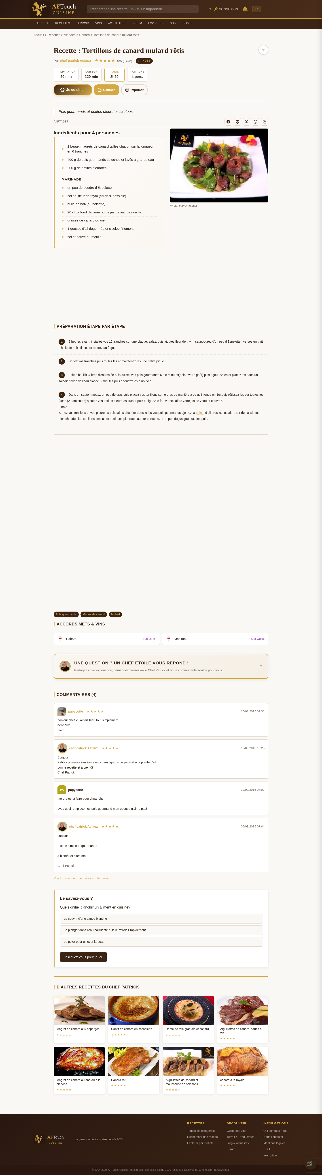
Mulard (115, 614)
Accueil (43, 23)
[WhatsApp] (255, 122)
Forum (137, 23)
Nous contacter (273, 1136)
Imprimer (134, 90)
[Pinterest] (237, 122)
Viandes (70, 35)
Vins (98, 23)
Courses (106, 90)
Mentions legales (274, 1143)
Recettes (62, 23)
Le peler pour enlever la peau (84, 941)
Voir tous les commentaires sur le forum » (82, 878)
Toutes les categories (201, 1130)
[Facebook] (228, 122)
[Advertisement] (161, 286)
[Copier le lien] (264, 122)
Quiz (173, 23)
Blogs (187, 23)
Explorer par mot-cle (200, 1143)
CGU (266, 1149)
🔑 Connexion (226, 9)
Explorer (155, 23)
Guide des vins (236, 1130)
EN (257, 9)
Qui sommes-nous (275, 1130)
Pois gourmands (66, 614)
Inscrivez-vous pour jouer (83, 957)
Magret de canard (94, 614)
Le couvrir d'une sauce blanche (85, 918)
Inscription (270, 1155)
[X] (246, 122)
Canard (84, 35)
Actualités (116, 23)
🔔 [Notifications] (245, 8)
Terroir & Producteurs (240, 1136)
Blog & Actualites (238, 1143)
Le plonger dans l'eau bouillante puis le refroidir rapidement (105, 930)
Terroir (82, 23)
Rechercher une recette (202, 1136)
